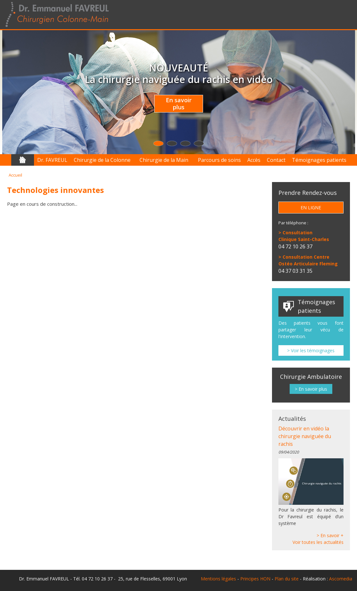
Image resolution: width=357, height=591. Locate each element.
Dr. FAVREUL (52, 159)
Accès (253, 159)
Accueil (22, 159)
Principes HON (255, 579)
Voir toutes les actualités (318, 542)
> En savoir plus (311, 389)
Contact (276, 159)
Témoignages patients (319, 159)
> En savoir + (330, 535)
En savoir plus (178, 103)
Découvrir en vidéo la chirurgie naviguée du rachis (304, 436)
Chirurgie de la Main (164, 159)
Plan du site (287, 579)
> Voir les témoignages (311, 350)
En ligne (311, 207)
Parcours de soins (219, 159)
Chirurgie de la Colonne (102, 159)
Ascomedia (340, 579)
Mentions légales (218, 579)
